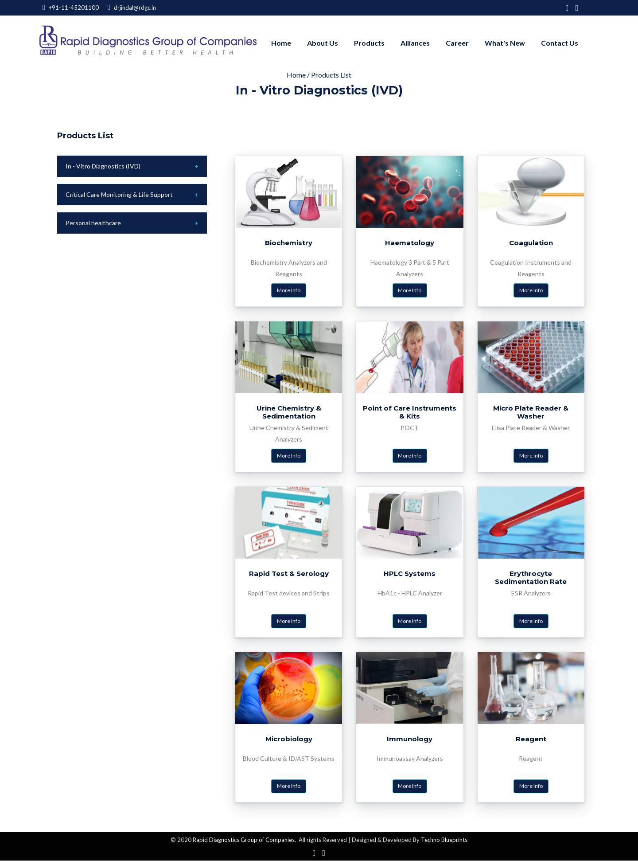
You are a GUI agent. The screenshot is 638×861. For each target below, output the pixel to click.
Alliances (415, 43)
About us (322, 43)
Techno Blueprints (444, 840)
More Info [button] (288, 290)
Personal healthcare (93, 223)
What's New (505, 43)
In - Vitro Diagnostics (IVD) (103, 166)
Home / (299, 74)
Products (369, 43)
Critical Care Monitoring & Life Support (119, 194)
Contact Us (559, 43)
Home (281, 43)
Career (457, 43)
